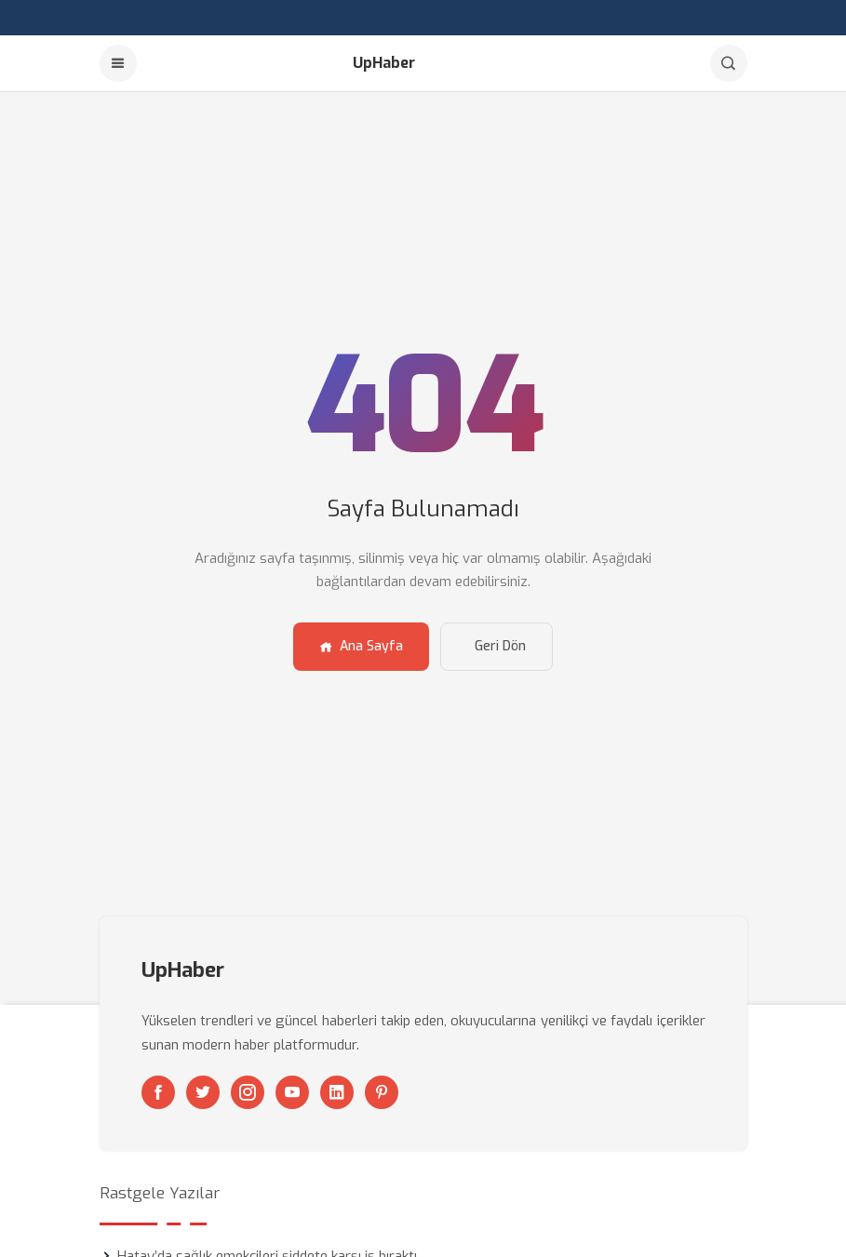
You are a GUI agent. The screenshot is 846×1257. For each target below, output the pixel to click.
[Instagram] (247, 1092)
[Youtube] (292, 1092)
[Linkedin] (337, 1092)
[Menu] (118, 63)
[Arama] (728, 63)
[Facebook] (158, 1092)
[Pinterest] (381, 1092)
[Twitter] (203, 1092)
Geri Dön (500, 646)
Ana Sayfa (361, 646)
